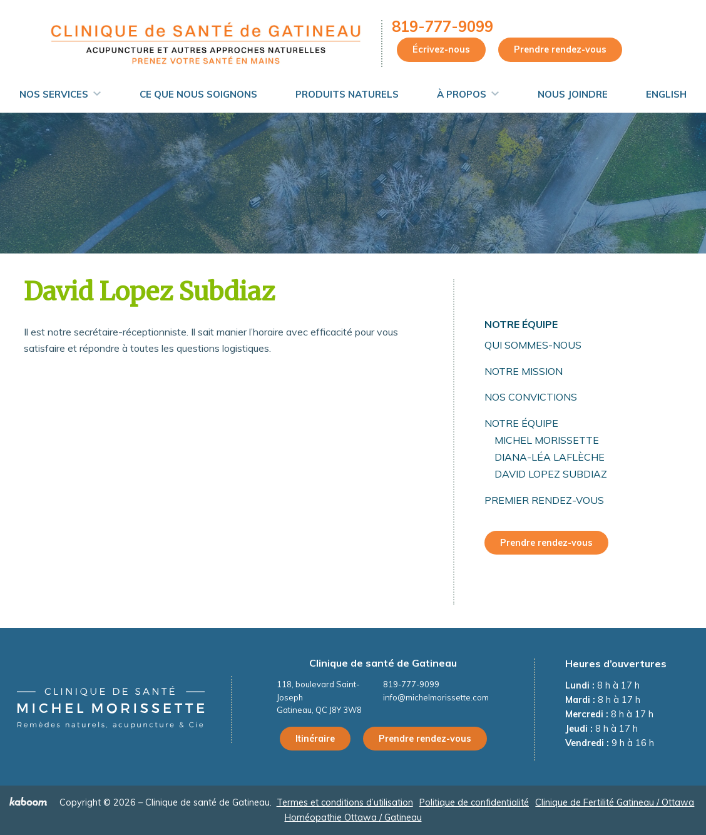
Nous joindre (573, 94)
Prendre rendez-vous (560, 49)
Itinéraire (315, 738)
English (666, 94)
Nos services (53, 94)
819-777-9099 (442, 26)
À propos (461, 94)
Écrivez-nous (441, 49)
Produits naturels (347, 94)
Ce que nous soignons (198, 94)
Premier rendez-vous (544, 500)
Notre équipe (521, 324)
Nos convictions (530, 397)
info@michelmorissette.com (436, 697)
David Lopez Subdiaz (550, 474)
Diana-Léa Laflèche (549, 457)
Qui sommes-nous (532, 345)
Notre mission (523, 371)
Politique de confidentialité (474, 802)
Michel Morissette (546, 440)
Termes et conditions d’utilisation (345, 802)
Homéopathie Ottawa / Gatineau (353, 817)
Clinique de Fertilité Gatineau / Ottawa (614, 802)
